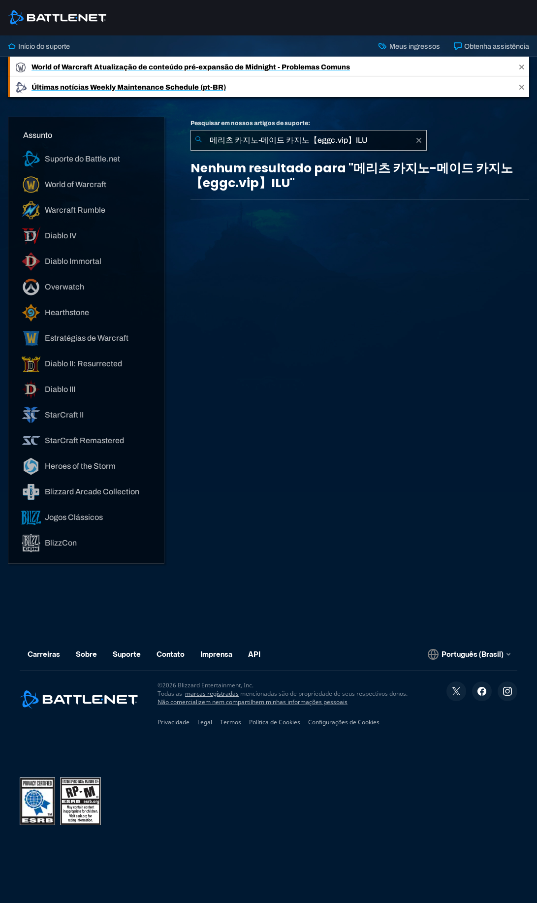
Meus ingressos (409, 46)
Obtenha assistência (491, 46)
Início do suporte (39, 46)
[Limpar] (419, 140)
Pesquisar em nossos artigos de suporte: (250, 123)
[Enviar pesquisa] (198, 140)
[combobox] (308, 140)
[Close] (521, 67)
